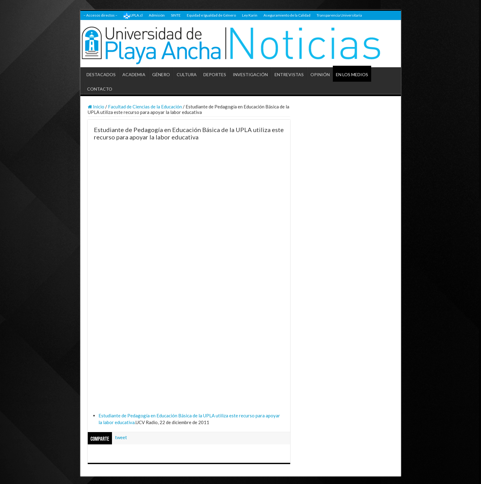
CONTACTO (99, 89)
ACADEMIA (133, 74)
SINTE (176, 15)
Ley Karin (249, 15)
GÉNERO (161, 74)
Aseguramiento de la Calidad (287, 15)
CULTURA (187, 74)
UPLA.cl (133, 16)
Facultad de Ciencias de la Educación (145, 106)
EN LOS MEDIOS (352, 74)
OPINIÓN (320, 74)
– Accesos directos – (100, 15)
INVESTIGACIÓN (250, 74)
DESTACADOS (101, 74)
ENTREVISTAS (289, 74)
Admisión (157, 15)
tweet (121, 437)
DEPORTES (214, 74)
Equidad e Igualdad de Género (211, 15)
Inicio (96, 106)
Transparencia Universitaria (339, 15)
